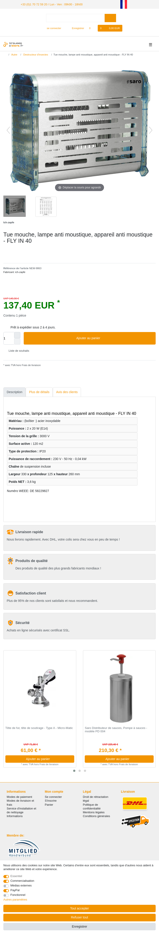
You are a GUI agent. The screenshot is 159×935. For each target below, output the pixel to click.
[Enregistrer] (75, 27)
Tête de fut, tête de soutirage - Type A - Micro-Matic (39, 727)
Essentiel (16, 876)
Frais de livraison (31, 364)
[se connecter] (52, 27)
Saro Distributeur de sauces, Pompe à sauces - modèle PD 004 (116, 729)
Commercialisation (22, 880)
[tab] (14, 392)
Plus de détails (39, 392)
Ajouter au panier (114, 338)
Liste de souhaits (17, 350)
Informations (15, 816)
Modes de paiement (19, 796)
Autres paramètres (15, 899)
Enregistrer (79, 926)
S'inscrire (51, 800)
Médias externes (21, 885)
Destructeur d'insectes (35, 54)
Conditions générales (96, 816)
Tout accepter (79, 908)
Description (14, 392)
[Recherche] (110, 17)
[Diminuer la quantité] (17, 341)
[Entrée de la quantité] (8, 338)
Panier (49, 804)
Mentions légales (94, 812)
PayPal (15, 890)
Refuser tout (79, 917)
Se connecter (53, 796)
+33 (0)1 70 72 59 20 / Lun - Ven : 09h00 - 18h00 (49, 4)
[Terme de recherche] (75, 17)
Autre (14, 54)
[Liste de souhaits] (92, 27)
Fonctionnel (18, 895)
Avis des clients (67, 392)
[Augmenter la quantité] (17, 335)
